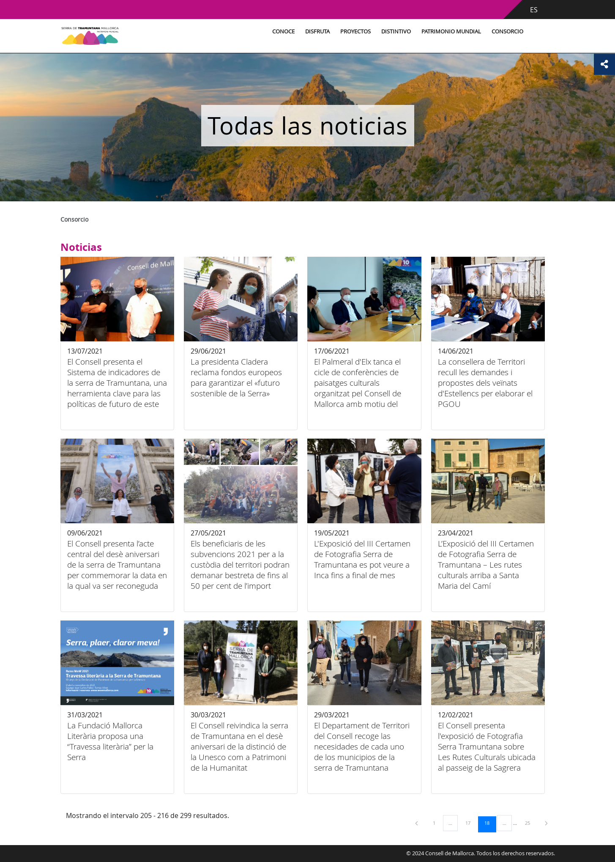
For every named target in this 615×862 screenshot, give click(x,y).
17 (471, 822)
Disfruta (317, 31)
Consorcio (507, 31)
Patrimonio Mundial (451, 31)
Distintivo (396, 31)
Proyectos (355, 31)
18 (490, 822)
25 (530, 822)
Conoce (283, 31)
